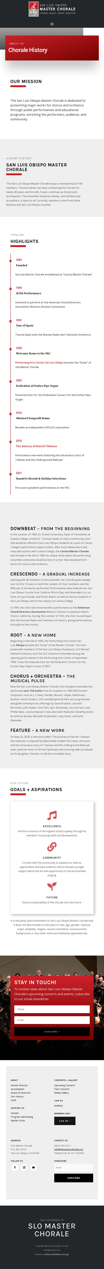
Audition (58, 1105)
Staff (13, 1100)
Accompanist (17, 1089)
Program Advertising (22, 1116)
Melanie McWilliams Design (57, 1254)
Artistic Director (19, 1085)
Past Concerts (61, 1089)
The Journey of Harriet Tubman (36, 446)
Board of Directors (21, 1092)
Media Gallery (61, 1092)
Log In (63, 1121)
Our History (17, 1096)
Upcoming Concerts (64, 1085)
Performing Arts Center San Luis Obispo (39, 362)
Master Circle (18, 1120)
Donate (15, 1113)
